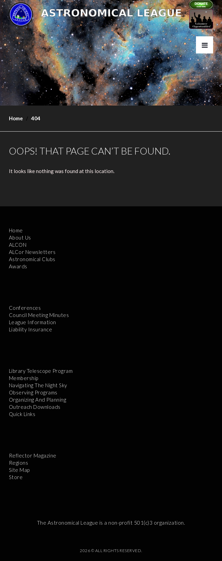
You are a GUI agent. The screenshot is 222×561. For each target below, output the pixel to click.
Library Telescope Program (41, 371)
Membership (23, 378)
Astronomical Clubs (32, 259)
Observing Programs (33, 392)
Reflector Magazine (33, 455)
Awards (18, 266)
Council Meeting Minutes (39, 315)
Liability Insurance (30, 329)
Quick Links (22, 414)
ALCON (18, 245)
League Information (32, 322)
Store (16, 477)
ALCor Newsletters (32, 252)
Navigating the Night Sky (38, 385)
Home (16, 118)
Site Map (19, 470)
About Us (20, 237)
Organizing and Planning (37, 400)
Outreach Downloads (35, 407)
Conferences (25, 308)
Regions (18, 463)
